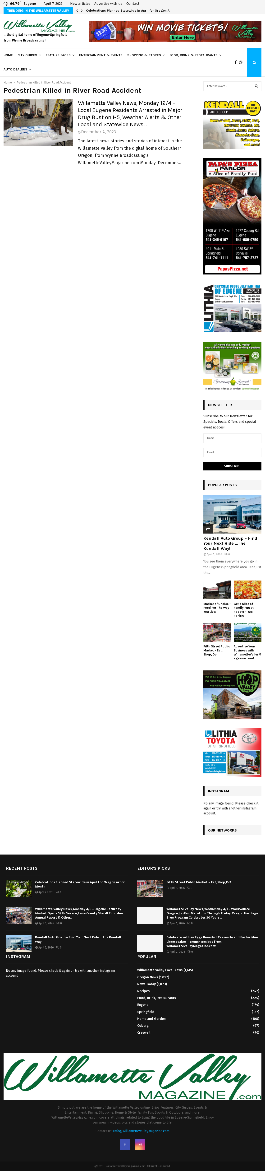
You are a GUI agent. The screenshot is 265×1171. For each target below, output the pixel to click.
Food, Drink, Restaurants (156, 998)
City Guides (27, 55)
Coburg (143, 1026)
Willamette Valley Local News (160, 970)
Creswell (143, 1033)
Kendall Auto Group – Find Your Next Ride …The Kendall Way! (230, 543)
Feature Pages (58, 55)
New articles (80, 3)
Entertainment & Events (101, 55)
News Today (146, 984)
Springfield (145, 1012)
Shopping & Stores (144, 55)
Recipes (143, 991)
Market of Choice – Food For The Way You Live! (217, 608)
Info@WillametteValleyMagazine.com (141, 1131)
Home (8, 55)
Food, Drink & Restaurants (193, 55)
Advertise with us (108, 3)
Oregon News (147, 977)
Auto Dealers (15, 69)
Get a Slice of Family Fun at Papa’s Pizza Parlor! (244, 610)
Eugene (142, 1005)
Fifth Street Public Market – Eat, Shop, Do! (216, 650)
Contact (132, 3)
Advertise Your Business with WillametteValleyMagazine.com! (247, 652)
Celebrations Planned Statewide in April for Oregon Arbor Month (136, 11)
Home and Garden (151, 1019)
